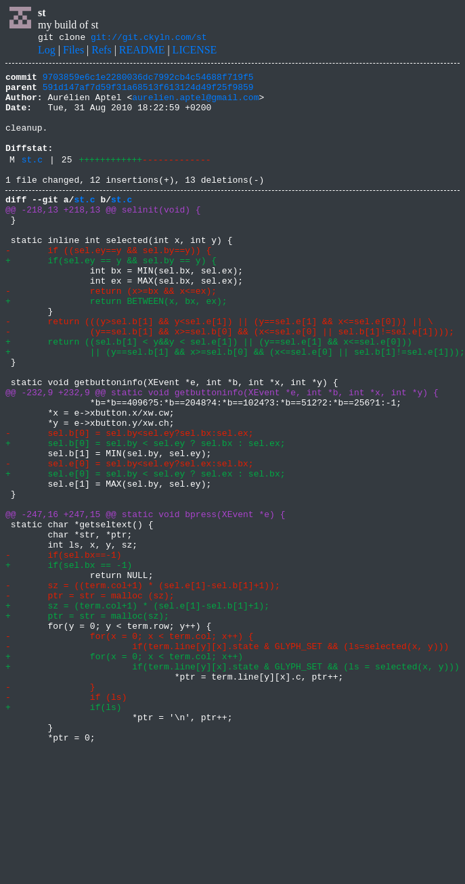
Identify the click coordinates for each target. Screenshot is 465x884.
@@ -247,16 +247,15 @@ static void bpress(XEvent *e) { (145, 601)
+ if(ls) (63, 832)
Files (73, 52)
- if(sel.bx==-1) (63, 650)
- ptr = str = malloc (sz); (90, 698)
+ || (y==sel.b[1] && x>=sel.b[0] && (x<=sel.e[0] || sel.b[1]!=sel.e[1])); (235, 406)
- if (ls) (66, 820)
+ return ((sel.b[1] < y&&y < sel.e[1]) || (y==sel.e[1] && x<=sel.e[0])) (211, 394)
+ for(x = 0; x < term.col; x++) (124, 772)
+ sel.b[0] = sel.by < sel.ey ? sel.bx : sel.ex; (145, 516)
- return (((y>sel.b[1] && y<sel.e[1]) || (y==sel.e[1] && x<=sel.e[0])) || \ (219, 369)
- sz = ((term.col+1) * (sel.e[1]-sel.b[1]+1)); (142, 686)
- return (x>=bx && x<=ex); (111, 333)
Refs (101, 52)
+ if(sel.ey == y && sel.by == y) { (111, 296)
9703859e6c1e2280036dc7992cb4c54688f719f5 (148, 80)
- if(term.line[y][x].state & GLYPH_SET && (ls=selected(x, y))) (227, 759)
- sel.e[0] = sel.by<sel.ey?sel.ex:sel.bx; (129, 540)
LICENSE (195, 52)
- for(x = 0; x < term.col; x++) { (129, 747)
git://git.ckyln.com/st (149, 38)
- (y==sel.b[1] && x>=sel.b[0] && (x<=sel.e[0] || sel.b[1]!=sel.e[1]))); (229, 382)
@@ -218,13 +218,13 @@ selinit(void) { (103, 235)
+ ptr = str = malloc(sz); (87, 723)
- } (50, 808)
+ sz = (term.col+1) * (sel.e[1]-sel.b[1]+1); (137, 711)
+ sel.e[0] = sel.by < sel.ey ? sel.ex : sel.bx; (145, 552)
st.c (32, 179)
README (142, 52)
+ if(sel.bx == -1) (68, 662)
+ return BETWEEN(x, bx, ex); (116, 345)
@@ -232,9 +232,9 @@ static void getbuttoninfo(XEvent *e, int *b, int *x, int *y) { (222, 455)
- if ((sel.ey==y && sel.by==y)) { (108, 284)
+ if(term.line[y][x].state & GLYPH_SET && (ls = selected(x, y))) (232, 784)
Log (47, 52)
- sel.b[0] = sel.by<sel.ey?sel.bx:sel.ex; (129, 504)
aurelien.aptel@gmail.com (195, 105)
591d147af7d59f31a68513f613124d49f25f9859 (148, 93)
